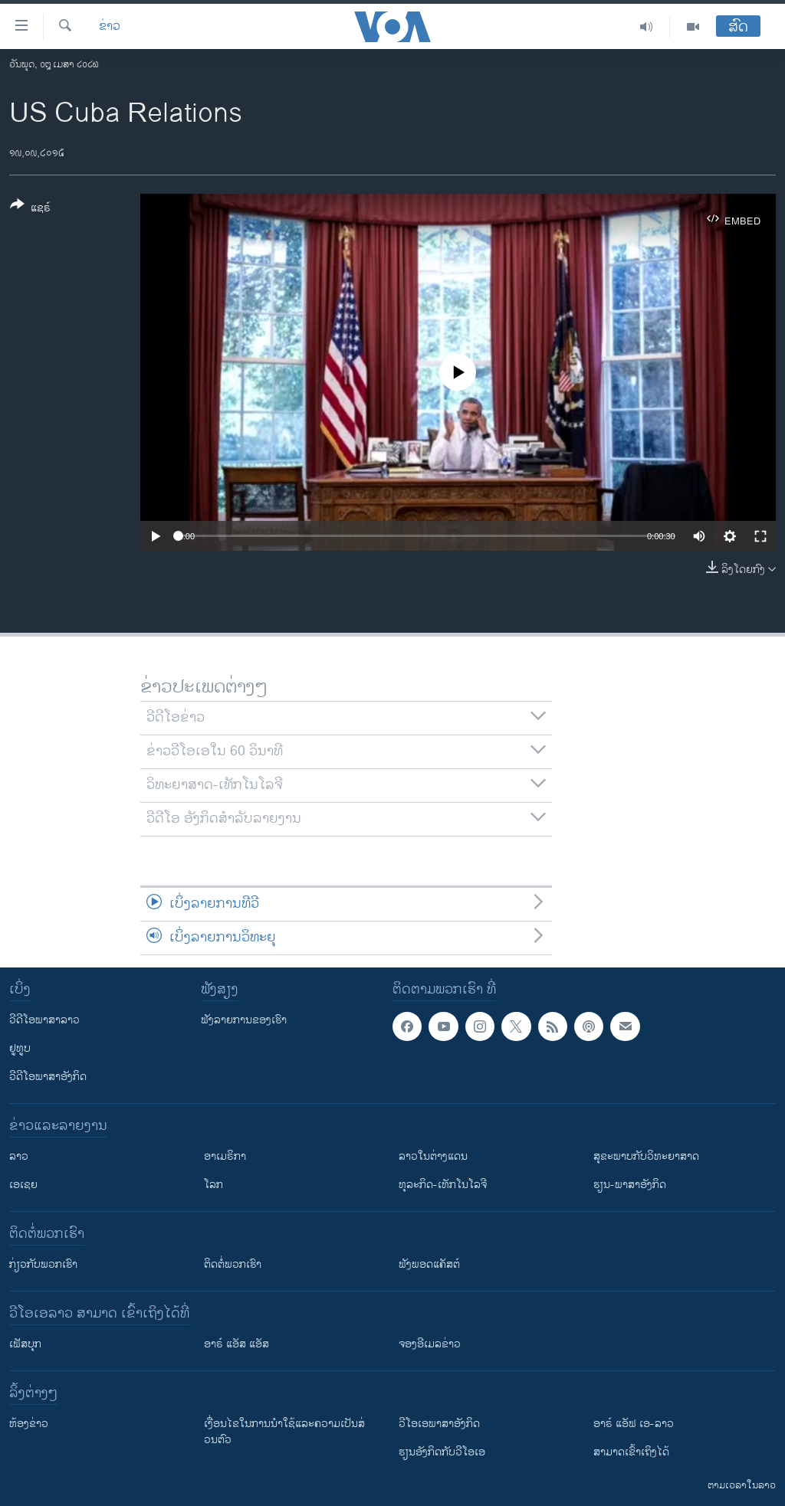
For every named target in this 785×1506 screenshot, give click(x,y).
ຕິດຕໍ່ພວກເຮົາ (232, 1264)
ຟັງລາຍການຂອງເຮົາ (244, 1020)
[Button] (30, 209)
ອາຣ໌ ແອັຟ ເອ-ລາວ (633, 1424)
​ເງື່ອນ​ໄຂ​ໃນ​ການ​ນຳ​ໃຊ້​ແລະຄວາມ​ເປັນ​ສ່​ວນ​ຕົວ (284, 1432)
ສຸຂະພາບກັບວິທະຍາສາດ (646, 1156)
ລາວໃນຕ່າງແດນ (433, 1156)
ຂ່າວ (109, 27)
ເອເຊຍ (23, 1185)
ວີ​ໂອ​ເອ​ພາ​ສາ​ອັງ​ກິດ (439, 1424)
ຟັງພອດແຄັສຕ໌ (429, 1264)
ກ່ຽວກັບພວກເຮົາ (43, 1264)
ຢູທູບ (20, 1048)
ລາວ (18, 1156)
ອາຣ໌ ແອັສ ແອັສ (236, 1344)
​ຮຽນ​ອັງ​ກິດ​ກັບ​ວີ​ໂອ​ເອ (442, 1452)
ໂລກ (213, 1185)
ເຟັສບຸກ (25, 1344)
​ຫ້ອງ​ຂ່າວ (28, 1424)
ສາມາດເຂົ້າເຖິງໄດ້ (631, 1452)
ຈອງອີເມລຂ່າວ (430, 1344)
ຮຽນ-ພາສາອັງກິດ (629, 1185)
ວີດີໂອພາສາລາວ (44, 1020)
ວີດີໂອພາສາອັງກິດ (48, 1077)
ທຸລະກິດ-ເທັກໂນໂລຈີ (443, 1185)
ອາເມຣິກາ (225, 1156)
